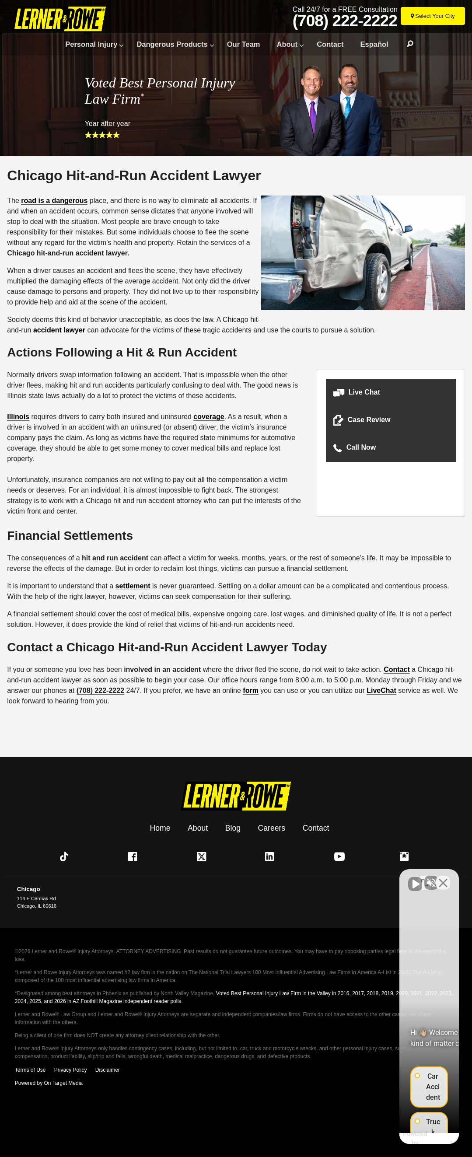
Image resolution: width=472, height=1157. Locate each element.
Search (406, 44)
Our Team (243, 44)
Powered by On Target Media (49, 1083)
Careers (272, 827)
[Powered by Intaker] (396, 1138)
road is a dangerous (54, 200)
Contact (330, 44)
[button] (391, 392)
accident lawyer (59, 330)
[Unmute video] (317, 877)
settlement (132, 586)
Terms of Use (30, 1070)
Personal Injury (91, 44)
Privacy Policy (70, 1070)
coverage (208, 416)
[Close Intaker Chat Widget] (443, 877)
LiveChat (381, 690)
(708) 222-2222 (345, 21)
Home (160, 827)
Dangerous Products (171, 44)
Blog (233, 827)
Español (374, 44)
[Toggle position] (425, 877)
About (287, 44)
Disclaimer (107, 1070)
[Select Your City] (433, 16)
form (251, 690)
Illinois (18, 416)
